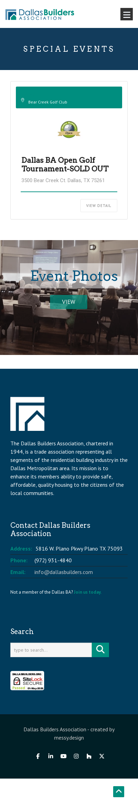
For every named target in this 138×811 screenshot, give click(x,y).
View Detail (98, 205)
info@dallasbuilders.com (63, 571)
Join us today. (87, 592)
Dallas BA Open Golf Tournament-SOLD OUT (64, 164)
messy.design (69, 737)
